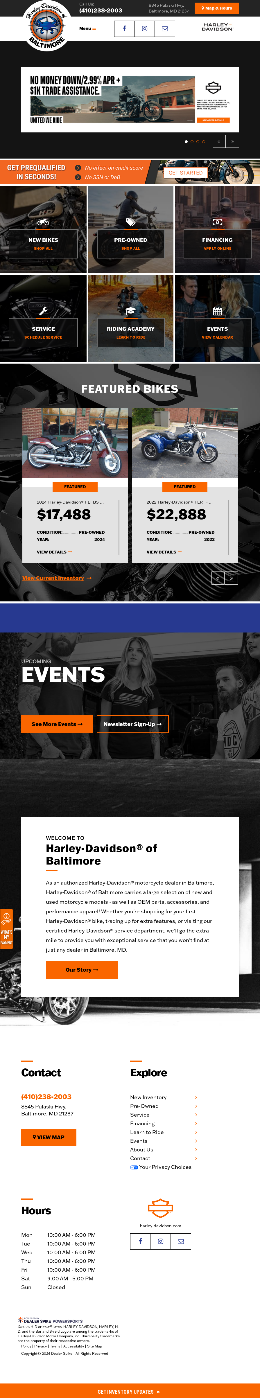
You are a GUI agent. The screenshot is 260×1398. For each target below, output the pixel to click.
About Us (141, 1149)
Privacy (40, 1346)
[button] (219, 141)
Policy (26, 1346)
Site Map (94, 1346)
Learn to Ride (147, 1132)
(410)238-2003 (46, 1096)
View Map (48, 1137)
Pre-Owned (144, 1106)
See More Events (57, 723)
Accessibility (73, 1346)
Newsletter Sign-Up (133, 723)
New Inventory (148, 1097)
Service (140, 1114)
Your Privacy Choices (161, 1167)
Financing (142, 1123)
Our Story (82, 969)
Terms (55, 1346)
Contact (140, 1158)
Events (139, 1141)
